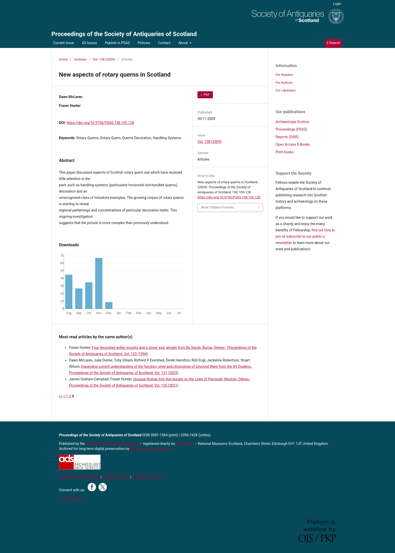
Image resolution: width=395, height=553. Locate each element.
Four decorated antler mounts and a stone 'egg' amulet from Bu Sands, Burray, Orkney (158, 348)
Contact (164, 43)
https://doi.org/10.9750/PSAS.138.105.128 (100, 123)
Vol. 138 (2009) (104, 59)
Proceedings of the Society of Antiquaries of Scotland (124, 34)
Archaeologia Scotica (292, 122)
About (183, 43)
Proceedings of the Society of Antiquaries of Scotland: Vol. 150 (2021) (123, 385)
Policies (144, 43)
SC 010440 (185, 444)
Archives (80, 59)
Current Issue (63, 43)
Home (63, 59)
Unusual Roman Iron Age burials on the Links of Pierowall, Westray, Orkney (191, 379)
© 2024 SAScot (71, 499)
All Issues (89, 43)
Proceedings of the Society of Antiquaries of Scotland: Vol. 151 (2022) (123, 373)
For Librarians (285, 90)
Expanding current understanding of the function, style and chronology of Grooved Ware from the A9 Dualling (166, 366)
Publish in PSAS (117, 43)
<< (60, 396)
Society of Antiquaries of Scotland (113, 444)
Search (333, 43)
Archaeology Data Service (150, 449)
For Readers (284, 75)
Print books (284, 152)
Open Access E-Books (293, 144)
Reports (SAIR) (287, 137)
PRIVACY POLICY (116, 477)
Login (337, 4)
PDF (206, 95)
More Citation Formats (217, 207)
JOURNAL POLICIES (147, 477)
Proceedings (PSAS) (291, 129)
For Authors (284, 82)
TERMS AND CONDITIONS (79, 477)
